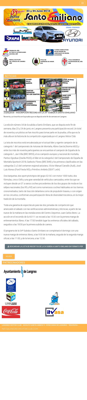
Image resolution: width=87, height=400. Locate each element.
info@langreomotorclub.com (20, 328)
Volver (9, 256)
